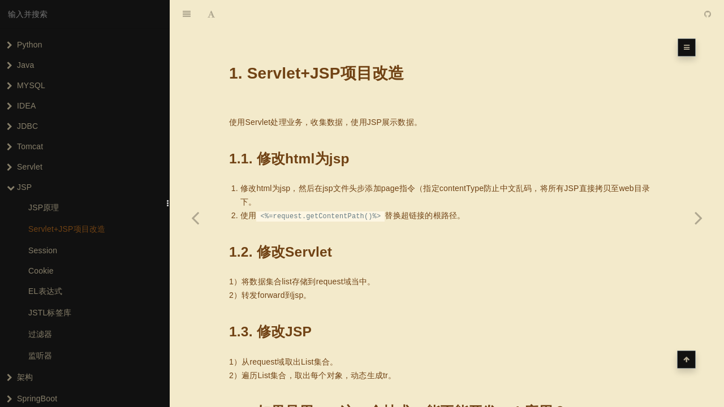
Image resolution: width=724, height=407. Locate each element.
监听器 (40, 355)
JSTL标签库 (49, 312)
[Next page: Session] (698, 217)
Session (42, 250)
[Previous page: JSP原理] (195, 217)
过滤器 (40, 334)
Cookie (41, 270)
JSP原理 (43, 207)
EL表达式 (45, 291)
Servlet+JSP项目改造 (66, 228)
